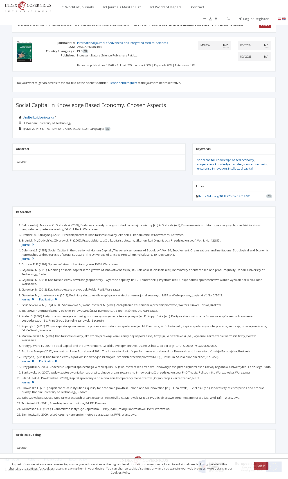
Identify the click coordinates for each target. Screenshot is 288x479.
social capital (206, 160)
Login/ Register (254, 18)
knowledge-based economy (235, 160)
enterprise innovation (212, 168)
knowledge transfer (228, 164)
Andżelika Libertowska (38, 117)
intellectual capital (240, 168)
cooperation (205, 164)
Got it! (261, 466)
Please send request (123, 83)
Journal (28, 245)
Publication (48, 299)
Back (265, 25)
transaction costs (255, 164)
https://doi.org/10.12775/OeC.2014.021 (225, 196)
